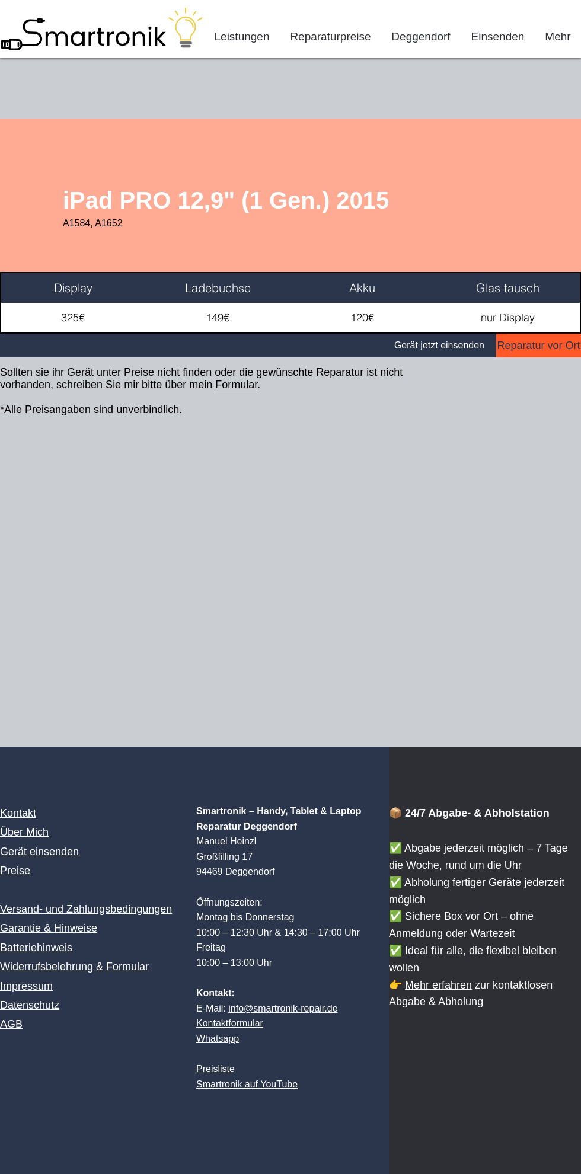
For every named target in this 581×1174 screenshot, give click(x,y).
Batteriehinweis (36, 948)
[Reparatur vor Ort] (538, 345)
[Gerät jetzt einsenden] (248, 345)
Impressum (26, 986)
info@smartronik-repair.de (282, 1008)
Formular (236, 385)
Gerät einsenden (39, 852)
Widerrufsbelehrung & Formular (74, 967)
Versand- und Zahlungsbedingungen (86, 909)
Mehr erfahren (438, 985)
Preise (15, 870)
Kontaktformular (229, 1023)
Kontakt (18, 813)
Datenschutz (29, 1005)
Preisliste (215, 1069)
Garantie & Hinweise (48, 928)
